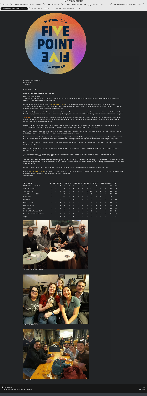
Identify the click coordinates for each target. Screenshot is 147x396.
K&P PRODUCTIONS (73, 1)
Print (4, 387)
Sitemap (10, 387)
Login (143, 387)
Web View (142, 389)
